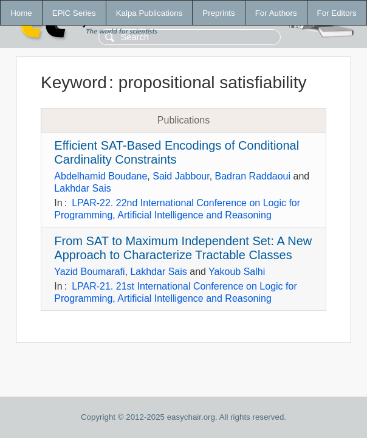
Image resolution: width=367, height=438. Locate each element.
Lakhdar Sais (82, 188)
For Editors (337, 13)
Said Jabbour (181, 176)
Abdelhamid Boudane (100, 176)
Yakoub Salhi (236, 271)
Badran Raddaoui (253, 176)
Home (21, 13)
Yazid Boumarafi (89, 271)
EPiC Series (74, 13)
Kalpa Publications (149, 13)
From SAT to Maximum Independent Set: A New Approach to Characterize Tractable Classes (183, 248)
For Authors (276, 13)
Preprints (218, 13)
